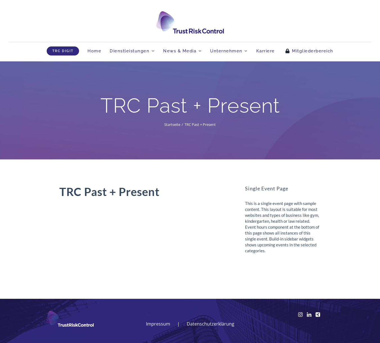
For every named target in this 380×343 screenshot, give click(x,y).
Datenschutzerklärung (210, 324)
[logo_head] (190, 13)
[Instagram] (300, 314)
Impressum (158, 324)
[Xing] (318, 314)
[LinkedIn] (309, 314)
